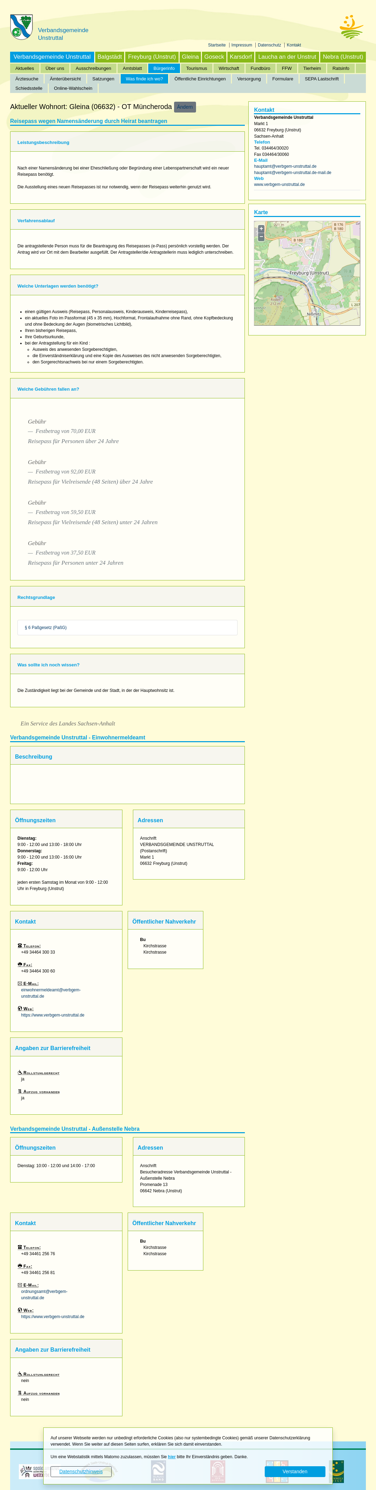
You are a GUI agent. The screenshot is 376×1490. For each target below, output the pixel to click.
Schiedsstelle (29, 88)
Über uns (55, 68)
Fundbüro (260, 68)
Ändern (185, 107)
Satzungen (103, 78)
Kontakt (294, 45)
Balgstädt (109, 56)
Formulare (282, 78)
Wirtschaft (229, 68)
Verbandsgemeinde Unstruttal (52, 56)
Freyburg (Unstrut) (152, 56)
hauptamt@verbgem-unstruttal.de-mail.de (292, 172)
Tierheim (312, 68)
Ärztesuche (26, 78)
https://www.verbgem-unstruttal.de (52, 1015)
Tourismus (196, 68)
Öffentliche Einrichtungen (200, 78)
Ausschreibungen (93, 68)
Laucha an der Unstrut (287, 56)
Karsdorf (241, 56)
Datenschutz (270, 45)
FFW (287, 68)
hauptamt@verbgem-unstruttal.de (285, 166)
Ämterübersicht (65, 78)
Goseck (214, 56)
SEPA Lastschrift (322, 78)
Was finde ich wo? (144, 78)
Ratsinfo (340, 68)
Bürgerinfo (164, 68)
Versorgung (249, 78)
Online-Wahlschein (73, 88)
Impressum (243, 45)
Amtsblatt (132, 68)
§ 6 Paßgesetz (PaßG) (46, 627)
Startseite (217, 45)
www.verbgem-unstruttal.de (279, 184)
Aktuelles (24, 68)
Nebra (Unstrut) (343, 56)
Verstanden (295, 1471)
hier (172, 1456)
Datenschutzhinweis (81, 1471)
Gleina (190, 56)
